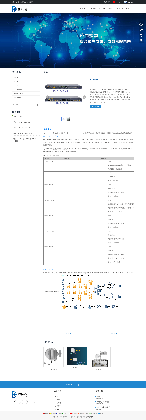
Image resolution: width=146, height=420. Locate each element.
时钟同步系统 (18, 93)
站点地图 (90, 417)
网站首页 (83, 8)
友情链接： (70, 385)
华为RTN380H (53, 369)
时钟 (98, 396)
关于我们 (58, 400)
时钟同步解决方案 (103, 402)
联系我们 (129, 8)
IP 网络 (16, 85)
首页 (56, 396)
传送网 (16, 78)
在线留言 (58, 406)
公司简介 (93, 8)
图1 (55, 292)
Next (84, 97)
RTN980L (114, 333)
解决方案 (120, 8)
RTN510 (69, 333)
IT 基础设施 (18, 89)
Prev (47, 97)
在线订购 (95, 106)
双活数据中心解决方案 (104, 407)
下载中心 (111, 8)
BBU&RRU (17, 97)
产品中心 (102, 8)
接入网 (16, 81)
